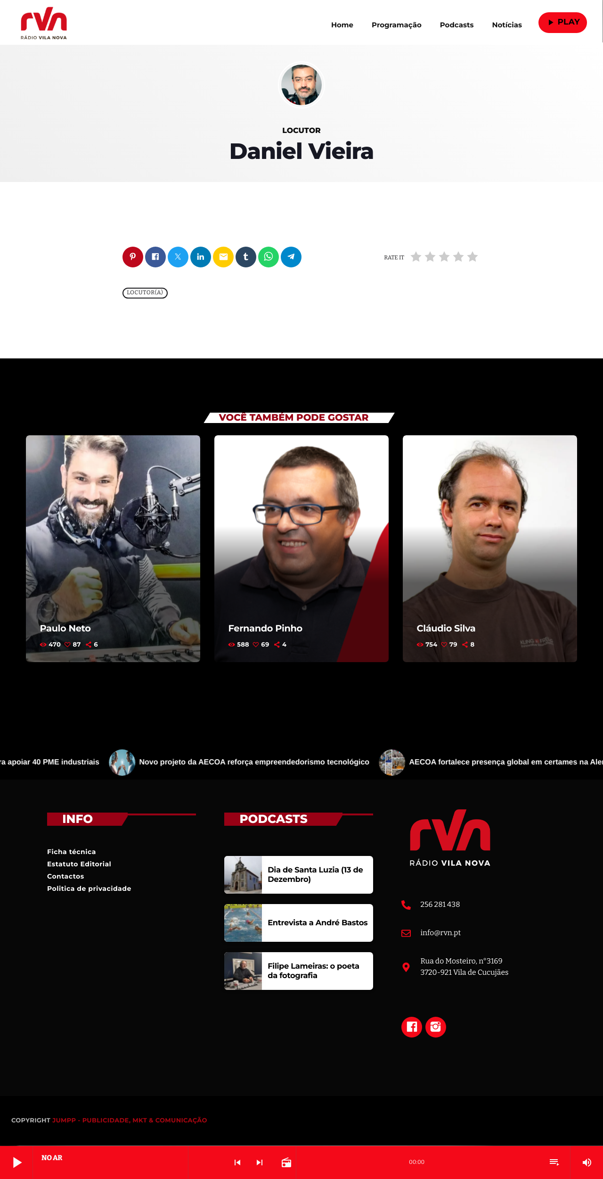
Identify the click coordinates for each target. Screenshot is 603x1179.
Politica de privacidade (89, 889)
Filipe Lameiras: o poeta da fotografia (312, 971)
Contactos (65, 876)
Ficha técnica (71, 852)
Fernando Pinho (266, 628)
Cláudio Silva (447, 628)
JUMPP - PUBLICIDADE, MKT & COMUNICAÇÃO (129, 1121)
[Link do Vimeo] (44, 23)
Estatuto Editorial (79, 864)
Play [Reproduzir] (563, 22)
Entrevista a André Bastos (316, 923)
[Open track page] (285, 1162)
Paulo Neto (66, 628)
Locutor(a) (145, 293)
